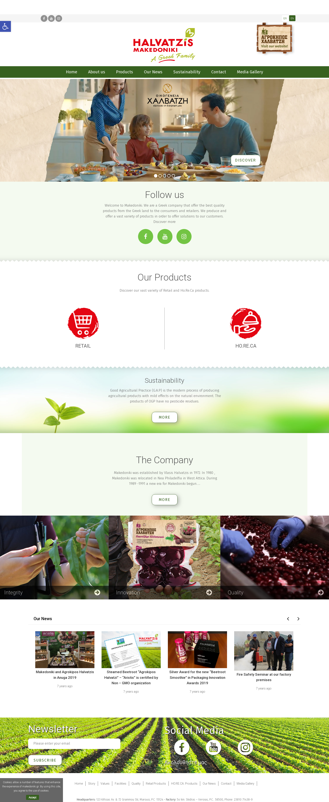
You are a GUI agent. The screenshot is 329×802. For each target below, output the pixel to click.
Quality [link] (136, 783)
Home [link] (79, 783)
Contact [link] (226, 783)
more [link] (164, 417)
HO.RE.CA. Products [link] (184, 783)
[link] (5, 26)
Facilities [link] (120, 783)
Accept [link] (33, 797)
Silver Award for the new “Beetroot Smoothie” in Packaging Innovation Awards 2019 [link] (197, 677)
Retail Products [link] (156, 783)
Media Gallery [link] (245, 783)
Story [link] (91, 783)
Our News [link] (209, 783)
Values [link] (105, 783)
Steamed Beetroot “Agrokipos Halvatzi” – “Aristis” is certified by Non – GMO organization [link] (131, 677)
